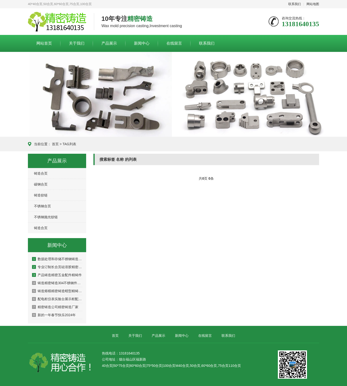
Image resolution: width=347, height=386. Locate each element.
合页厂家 (57, 22)
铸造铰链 (41, 195)
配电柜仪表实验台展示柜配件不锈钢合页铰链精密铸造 (57, 299)
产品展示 (109, 43)
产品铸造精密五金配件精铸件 (57, 275)
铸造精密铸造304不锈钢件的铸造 (57, 283)
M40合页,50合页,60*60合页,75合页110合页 (208, 366)
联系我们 (294, 4)
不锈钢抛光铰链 (46, 217)
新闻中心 (141, 43)
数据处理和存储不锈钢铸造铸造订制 (57, 259)
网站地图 (312, 4)
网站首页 (44, 43)
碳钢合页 (41, 184)
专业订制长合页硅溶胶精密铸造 (57, 267)
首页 (55, 144)
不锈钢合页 (42, 206)
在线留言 (174, 43)
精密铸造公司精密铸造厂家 (55, 307)
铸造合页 (41, 173)
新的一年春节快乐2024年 (54, 315)
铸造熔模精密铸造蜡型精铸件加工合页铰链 (57, 291)
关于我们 (76, 43)
